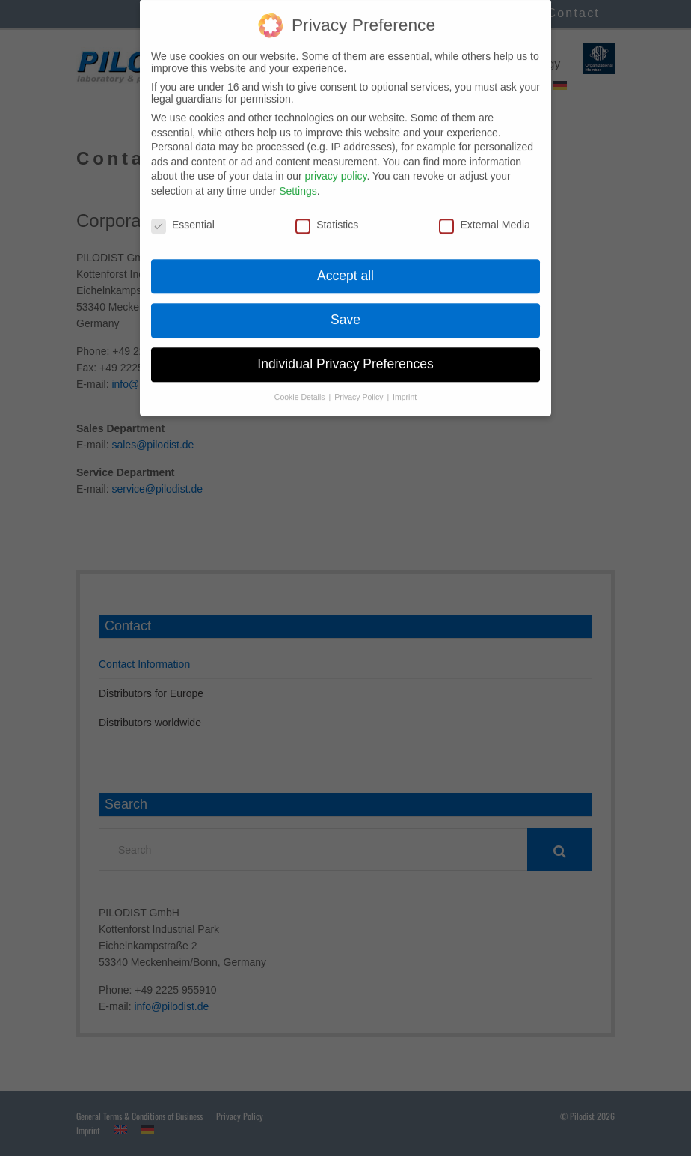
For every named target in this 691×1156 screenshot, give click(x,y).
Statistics (326, 211)
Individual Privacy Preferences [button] (345, 350)
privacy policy (335, 162)
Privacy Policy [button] (359, 383)
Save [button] (345, 306)
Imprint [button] (405, 383)
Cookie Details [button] (301, 383)
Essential (183, 211)
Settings (298, 177)
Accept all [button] (345, 262)
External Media (484, 211)
